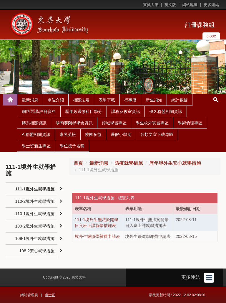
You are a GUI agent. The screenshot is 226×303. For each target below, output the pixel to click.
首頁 (78, 163)
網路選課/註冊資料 (39, 111)
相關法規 (81, 100)
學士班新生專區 (36, 146)
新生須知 (154, 100)
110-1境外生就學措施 (35, 213)
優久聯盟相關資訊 (165, 111)
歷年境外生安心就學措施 (175, 163)
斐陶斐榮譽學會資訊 (74, 123)
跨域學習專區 (114, 123)
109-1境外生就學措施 (35, 238)
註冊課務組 (200, 25)
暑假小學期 (121, 134)
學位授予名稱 (72, 146)
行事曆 (130, 100)
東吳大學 (150, 5)
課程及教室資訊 (125, 111)
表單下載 (107, 100)
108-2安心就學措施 (37, 250)
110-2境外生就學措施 (35, 201)
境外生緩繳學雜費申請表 (97, 236)
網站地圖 (189, 5)
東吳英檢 (67, 134)
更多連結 (211, 5)
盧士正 (50, 295)
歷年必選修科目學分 (83, 111)
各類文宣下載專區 (156, 134)
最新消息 (30, 100)
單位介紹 (55, 100)
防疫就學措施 (128, 163)
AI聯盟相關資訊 (36, 134)
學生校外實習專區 (152, 123)
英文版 (170, 5)
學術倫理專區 (190, 123)
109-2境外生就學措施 (35, 226)
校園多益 (93, 134)
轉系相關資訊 (34, 123)
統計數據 (179, 100)
